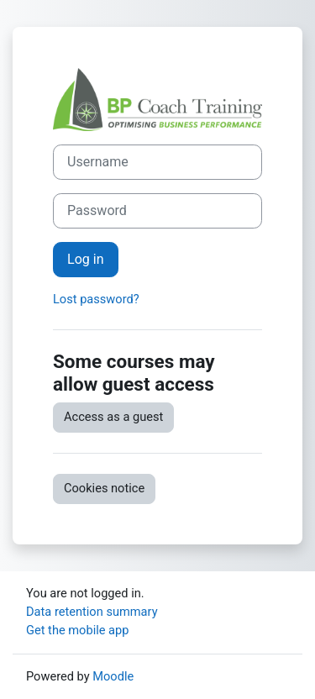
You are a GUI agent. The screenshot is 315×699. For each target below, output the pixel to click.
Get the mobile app (77, 630)
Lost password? (96, 299)
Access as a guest (113, 416)
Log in (85, 259)
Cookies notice (104, 488)
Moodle (113, 676)
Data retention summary (92, 611)
